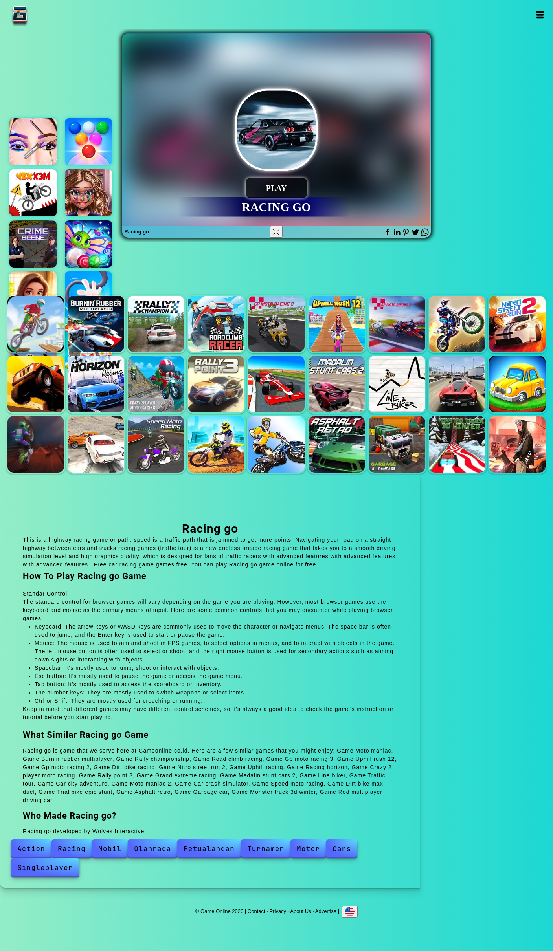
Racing (72, 848)
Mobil (109, 848)
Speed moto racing (156, 444)
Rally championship (156, 324)
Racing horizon (96, 384)
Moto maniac (35, 324)
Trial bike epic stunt (276, 444)
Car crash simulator (96, 444)
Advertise (325, 911)
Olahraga (152, 848)
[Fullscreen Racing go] (276, 232)
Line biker (397, 384)
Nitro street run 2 (517, 324)
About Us (300, 911)
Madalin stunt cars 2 (337, 384)
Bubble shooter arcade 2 (88, 141)
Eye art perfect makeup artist (33, 141)
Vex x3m (33, 192)
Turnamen (265, 848)
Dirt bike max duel (216, 444)
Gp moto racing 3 (276, 324)
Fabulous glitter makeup (88, 192)
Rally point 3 (216, 384)
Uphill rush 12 (337, 324)
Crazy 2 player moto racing (156, 384)
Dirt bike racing (457, 324)
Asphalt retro (337, 444)
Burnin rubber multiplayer (96, 324)
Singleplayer (45, 867)
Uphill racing (35, 384)
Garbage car (397, 444)
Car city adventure (517, 384)
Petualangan (209, 848)
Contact (256, 911)
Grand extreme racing (276, 384)
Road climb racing (216, 324)
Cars (342, 848)
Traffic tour (457, 384)
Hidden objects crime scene (33, 244)
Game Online (44, 14)
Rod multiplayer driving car (517, 444)
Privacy (278, 911)
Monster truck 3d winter (457, 444)
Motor (308, 848)
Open (539, 14)
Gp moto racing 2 (397, 324)
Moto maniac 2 (35, 444)
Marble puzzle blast (88, 244)
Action (31, 848)
